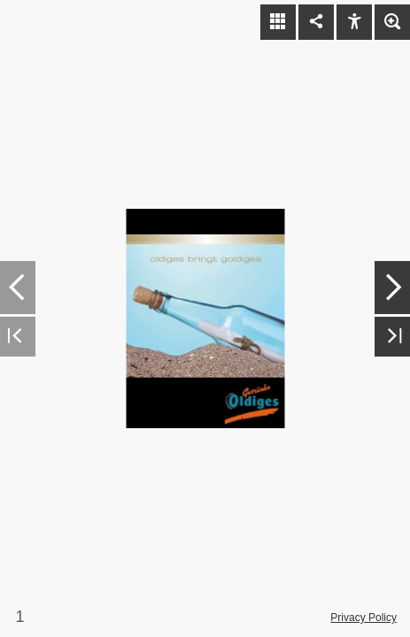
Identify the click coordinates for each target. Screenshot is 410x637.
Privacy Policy (363, 617)
